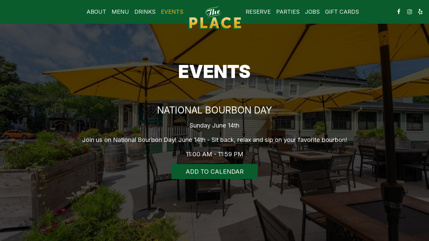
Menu (120, 11)
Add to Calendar (214, 171)
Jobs (312, 11)
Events (172, 11)
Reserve (258, 11)
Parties (288, 11)
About (96, 11)
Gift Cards (342, 11)
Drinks (145, 11)
